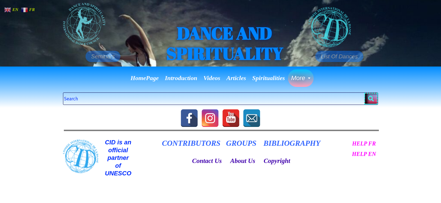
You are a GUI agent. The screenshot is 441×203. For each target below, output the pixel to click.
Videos (211, 77)
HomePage (144, 77)
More (300, 77)
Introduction (181, 77)
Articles (236, 77)
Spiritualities (268, 77)
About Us (242, 160)
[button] (301, 78)
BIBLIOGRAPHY (292, 143)
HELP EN (364, 154)
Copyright (277, 160)
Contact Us (207, 160)
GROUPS (241, 143)
